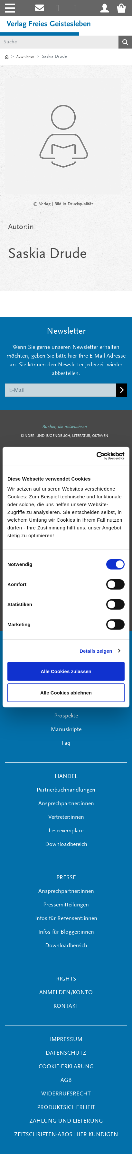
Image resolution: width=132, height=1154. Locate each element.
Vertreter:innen (66, 817)
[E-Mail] (61, 389)
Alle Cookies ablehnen (66, 692)
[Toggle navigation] (9, 8)
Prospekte (66, 716)
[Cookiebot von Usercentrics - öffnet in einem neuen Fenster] (96, 456)
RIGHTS (66, 979)
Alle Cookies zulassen (66, 671)
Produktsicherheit (66, 1108)
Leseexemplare (66, 831)
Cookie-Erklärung (66, 1067)
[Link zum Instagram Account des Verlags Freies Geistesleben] (57, 8)
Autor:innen (25, 57)
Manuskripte (66, 730)
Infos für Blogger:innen (66, 932)
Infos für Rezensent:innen (66, 919)
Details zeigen (96, 650)
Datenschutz (66, 1053)
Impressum (66, 1040)
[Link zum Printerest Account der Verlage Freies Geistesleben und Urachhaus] (75, 8)
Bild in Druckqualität (73, 204)
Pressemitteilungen (66, 905)
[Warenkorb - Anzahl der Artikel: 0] (123, 8)
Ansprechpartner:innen (66, 804)
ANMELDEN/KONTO (66, 993)
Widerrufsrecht (66, 1094)
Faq (66, 743)
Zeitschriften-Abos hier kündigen (66, 1135)
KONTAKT (66, 1006)
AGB (66, 1080)
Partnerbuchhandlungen (66, 790)
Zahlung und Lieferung (66, 1121)
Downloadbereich (66, 845)
